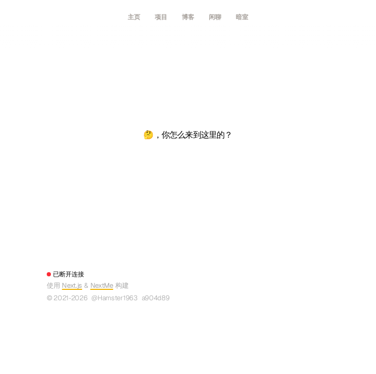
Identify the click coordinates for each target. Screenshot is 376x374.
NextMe (101, 285)
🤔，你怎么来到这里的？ (187, 134)
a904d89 (156, 297)
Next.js (72, 285)
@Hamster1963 (114, 297)
